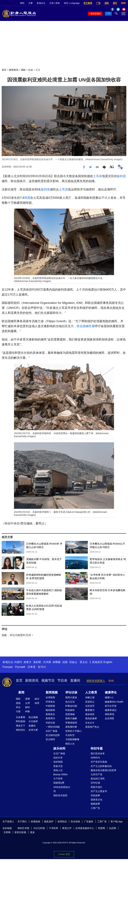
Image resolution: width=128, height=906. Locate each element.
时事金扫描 (71, 706)
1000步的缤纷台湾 (61, 789)
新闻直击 (50, 714)
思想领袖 (70, 714)
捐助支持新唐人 (95, 680)
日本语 (32, 666)
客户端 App (116, 821)
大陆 (18, 711)
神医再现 (109, 714)
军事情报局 (71, 722)
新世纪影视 (20, 832)
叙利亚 (121, 176)
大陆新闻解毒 (72, 739)
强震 (27, 197)
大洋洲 (47, 662)
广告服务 (88, 821)
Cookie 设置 (64, 853)
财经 (27, 707)
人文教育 (91, 692)
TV (109, 13)
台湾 (27, 703)
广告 (98, 3)
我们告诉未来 (98, 753)
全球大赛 (33, 730)
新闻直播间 (96, 13)
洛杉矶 (37, 662)
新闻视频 (52, 692)
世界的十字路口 (73, 731)
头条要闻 (20, 717)
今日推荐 (33, 721)
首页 (4, 70)
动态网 (112, 828)
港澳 (27, 698)
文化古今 (89, 722)
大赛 (30, 3)
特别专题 (97, 748)
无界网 (7, 832)
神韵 (22, 3)
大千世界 (58, 778)
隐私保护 (49, 821)
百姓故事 (95, 795)
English (108, 662)
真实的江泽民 (98, 778)
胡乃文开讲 (110, 706)
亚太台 (84, 662)
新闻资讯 (13, 70)
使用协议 (62, 821)
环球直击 (50, 701)
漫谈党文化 (96, 799)
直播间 (75, 680)
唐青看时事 (71, 727)
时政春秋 (70, 710)
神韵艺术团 (23, 828)
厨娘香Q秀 (58, 782)
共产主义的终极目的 (101, 766)
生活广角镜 (59, 753)
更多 (32, 832)
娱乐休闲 (59, 748)
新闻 (21, 692)
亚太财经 (50, 739)
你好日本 (58, 757)
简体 (58, 3)
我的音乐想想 (60, 795)
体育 (37, 703)
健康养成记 (110, 710)
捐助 (106, 3)
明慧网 (101, 828)
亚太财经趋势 (53, 735)
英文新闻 (88, 3)
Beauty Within (60, 774)
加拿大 (28, 662)
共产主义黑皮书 (99, 791)
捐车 (115, 3)
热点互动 (70, 701)
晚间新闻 (50, 710)
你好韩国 (58, 761)
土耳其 (97, 176)
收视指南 (35, 821)
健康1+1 (109, 697)
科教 (27, 711)
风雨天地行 (96, 787)
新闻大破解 (71, 718)
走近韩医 (109, 718)
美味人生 (58, 770)
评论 (18, 707)
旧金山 (73, 662)
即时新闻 (20, 721)
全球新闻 (50, 697)
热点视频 (33, 717)
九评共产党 (96, 774)
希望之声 (67, 828)
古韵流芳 (89, 706)
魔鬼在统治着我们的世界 (103, 770)
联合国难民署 (86, 326)
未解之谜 (89, 697)
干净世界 (53, 828)
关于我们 (22, 821)
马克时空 (70, 735)
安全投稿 (75, 821)
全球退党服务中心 (84, 828)
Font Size (111, 166)
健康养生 (111, 692)
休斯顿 (56, 662)
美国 (18, 703)
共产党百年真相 (99, 761)
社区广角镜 (51, 731)
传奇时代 (95, 757)
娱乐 (37, 698)
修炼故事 (95, 803)
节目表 (62, 680)
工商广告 (95, 808)
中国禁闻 (50, 706)
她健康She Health (114, 701)
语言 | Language (72, 3)
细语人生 (70, 743)
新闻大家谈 (71, 697)
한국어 (42, 666)
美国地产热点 (92, 727)
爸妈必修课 (91, 718)
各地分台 (41, 3)
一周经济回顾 (53, 727)
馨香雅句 (89, 710)
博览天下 (20, 725)
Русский (20, 666)
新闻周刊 (50, 718)
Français (7, 666)
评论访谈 (71, 692)
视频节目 (48, 680)
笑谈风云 (89, 701)
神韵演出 (20, 730)
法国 (65, 662)
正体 (51, 3)
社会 (30, 70)
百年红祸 (95, 782)
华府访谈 (50, 722)
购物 (123, 3)
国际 (23, 70)
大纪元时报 (39, 828)
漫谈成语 (89, 714)
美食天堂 (58, 766)
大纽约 (18, 662)
